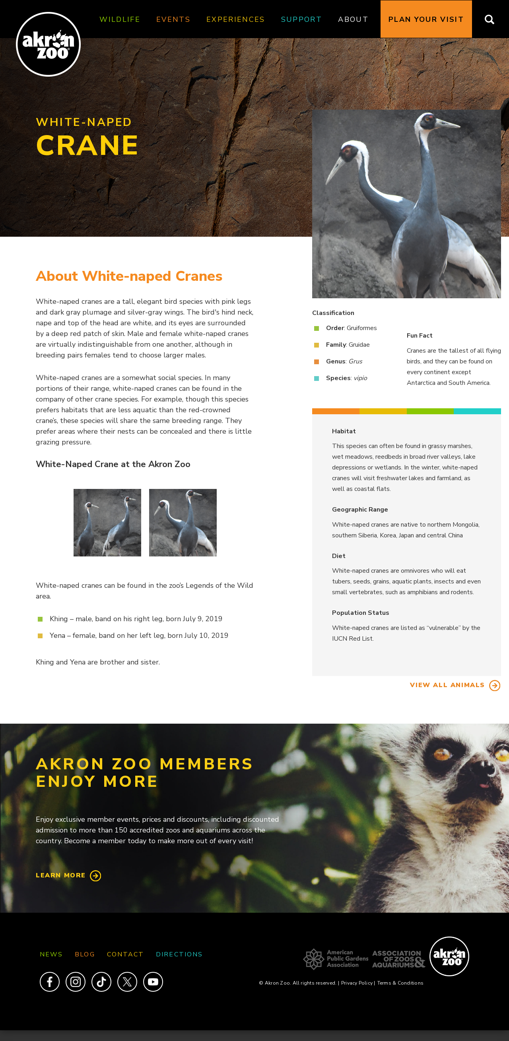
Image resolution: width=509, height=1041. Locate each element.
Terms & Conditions (400, 983)
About (353, 19)
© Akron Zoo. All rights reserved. (299, 983)
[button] (107, 522)
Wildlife (119, 19)
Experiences (235, 19)
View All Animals (447, 685)
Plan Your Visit (426, 19)
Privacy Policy (358, 983)
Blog (85, 954)
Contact (125, 954)
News (51, 954)
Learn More (61, 875)
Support (301, 19)
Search (494, 19)
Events (173, 19)
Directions (179, 954)
